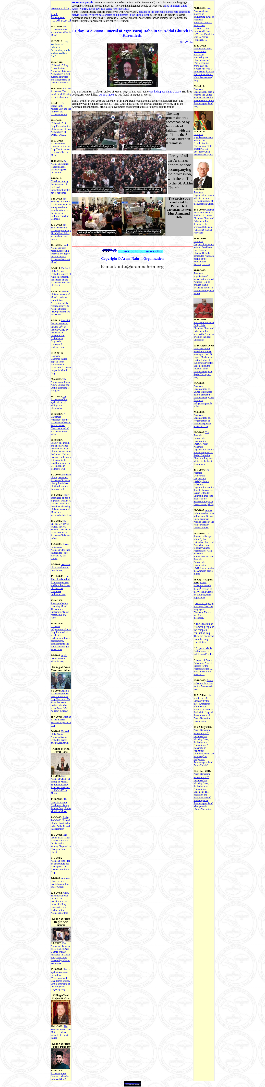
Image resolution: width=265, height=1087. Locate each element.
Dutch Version (186, 42)
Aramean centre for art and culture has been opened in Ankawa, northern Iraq (60, 866)
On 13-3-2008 (106, 94)
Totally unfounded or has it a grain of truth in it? (61, 498)
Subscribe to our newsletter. (140, 251)
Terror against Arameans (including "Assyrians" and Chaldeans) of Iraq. (60, 975)
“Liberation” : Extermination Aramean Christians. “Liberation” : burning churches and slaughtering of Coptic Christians (61, 74)
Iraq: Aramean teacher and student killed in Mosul (61, 31)
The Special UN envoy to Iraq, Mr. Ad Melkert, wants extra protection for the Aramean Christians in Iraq (61, 530)
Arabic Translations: (58, 16)
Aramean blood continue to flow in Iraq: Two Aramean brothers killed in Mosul (60, 149)
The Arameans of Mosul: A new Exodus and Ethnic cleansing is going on (61, 385)
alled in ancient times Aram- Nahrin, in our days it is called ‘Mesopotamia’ (129, 7)
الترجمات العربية (61, 20)
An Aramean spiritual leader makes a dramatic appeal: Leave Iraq (60, 167)
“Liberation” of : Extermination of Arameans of (61, 129)
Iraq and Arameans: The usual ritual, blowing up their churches (61, 92)
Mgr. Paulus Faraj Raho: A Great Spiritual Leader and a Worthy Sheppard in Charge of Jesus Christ (61, 843)
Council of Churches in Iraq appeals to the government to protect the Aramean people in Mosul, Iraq (61, 365)
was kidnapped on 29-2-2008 (165, 91)
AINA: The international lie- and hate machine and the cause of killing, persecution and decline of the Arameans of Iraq (60, 902)
